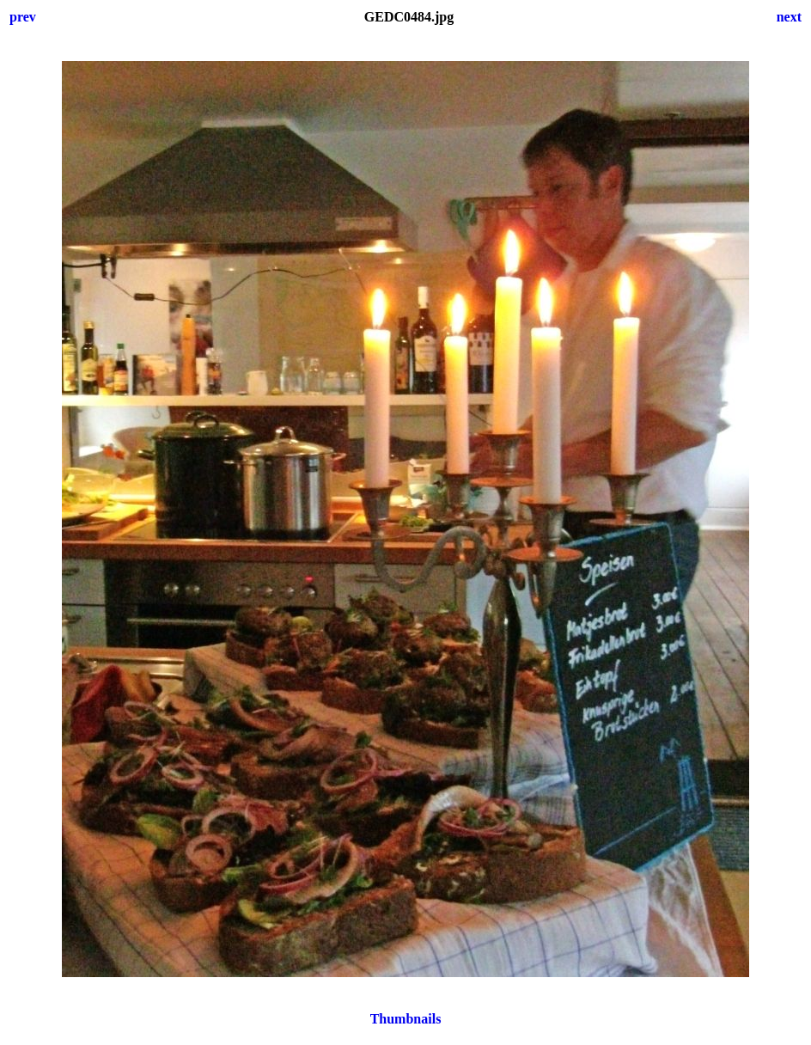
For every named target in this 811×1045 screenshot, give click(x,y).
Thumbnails (406, 1018)
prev (22, 16)
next (789, 16)
